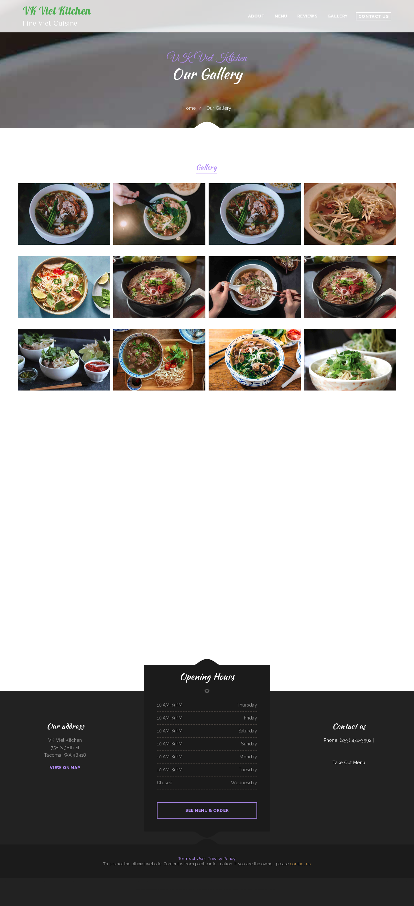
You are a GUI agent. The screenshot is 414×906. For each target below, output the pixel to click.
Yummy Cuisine (96, 881)
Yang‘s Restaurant (207, 881)
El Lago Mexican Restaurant (161, 881)
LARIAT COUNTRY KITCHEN (305, 881)
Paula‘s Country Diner (335, 881)
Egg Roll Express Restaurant (31, 881)
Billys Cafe (355, 881)
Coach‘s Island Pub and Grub (393, 881)
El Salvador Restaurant (57, 881)
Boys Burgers (90, 881)
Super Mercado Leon (121, 881)
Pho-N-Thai (296, 881)
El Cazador (3, 881)
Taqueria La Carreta (143, 881)
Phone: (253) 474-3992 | (349, 740)
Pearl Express (192, 881)
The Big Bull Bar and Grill (288, 881)
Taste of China (403, 881)
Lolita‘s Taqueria (41, 881)
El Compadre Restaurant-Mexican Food (181, 881)
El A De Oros (214, 881)
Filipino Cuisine (170, 881)
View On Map (65, 767)
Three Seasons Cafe (361, 881)
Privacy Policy (222, 858)
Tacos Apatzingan (252, 881)
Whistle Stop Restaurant (316, 881)
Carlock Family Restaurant (346, 881)
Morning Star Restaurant (232, 881)
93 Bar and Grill (151, 881)
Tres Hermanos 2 (326, 881)
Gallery (206, 168)
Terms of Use (191, 858)
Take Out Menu (348, 762)
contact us (300, 863)
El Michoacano (268, 881)
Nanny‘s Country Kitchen (242, 881)
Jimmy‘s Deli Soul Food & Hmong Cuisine (109, 881)
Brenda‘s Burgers (48, 881)
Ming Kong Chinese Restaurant (132, 881)
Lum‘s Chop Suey (200, 881)
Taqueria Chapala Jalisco (277, 881)
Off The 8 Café (21, 881)
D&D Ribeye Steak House (68, 881)
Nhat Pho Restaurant (260, 881)
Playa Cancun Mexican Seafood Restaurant (379, 881)
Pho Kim (368, 881)
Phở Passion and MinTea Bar (11, 881)
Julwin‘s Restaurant (222, 881)
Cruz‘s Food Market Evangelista (80, 881)
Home (189, 108)
